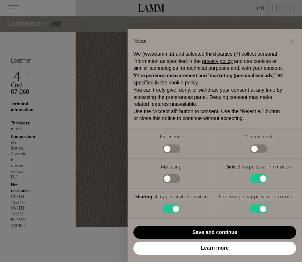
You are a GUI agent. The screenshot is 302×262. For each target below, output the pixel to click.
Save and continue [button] (214, 232)
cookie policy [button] (183, 83)
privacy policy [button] (217, 61)
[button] (292, 41)
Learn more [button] (215, 248)
